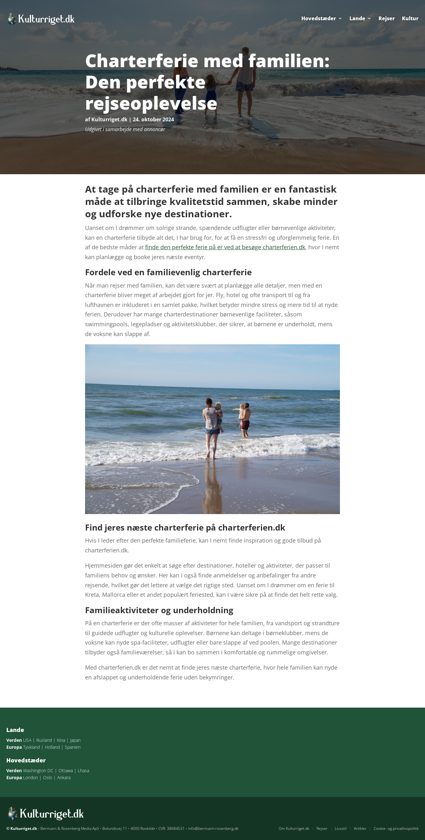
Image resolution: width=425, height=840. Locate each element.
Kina (61, 740)
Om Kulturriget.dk (294, 828)
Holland (52, 747)
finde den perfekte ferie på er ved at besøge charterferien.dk (225, 247)
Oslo (47, 777)
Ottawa (66, 770)
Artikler (360, 828)
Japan (75, 740)
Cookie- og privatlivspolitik (396, 828)
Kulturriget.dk (109, 119)
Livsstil (341, 828)
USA (27, 740)
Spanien (73, 747)
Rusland (44, 740)
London (30, 777)
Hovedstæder (318, 18)
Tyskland (31, 747)
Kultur (410, 18)
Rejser (387, 18)
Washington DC (38, 770)
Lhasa (83, 770)
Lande (357, 18)
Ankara (64, 777)
